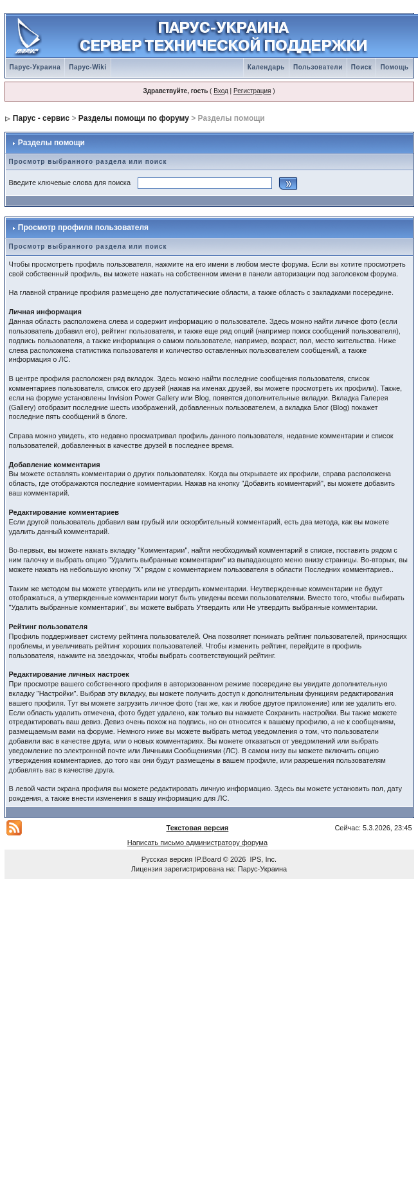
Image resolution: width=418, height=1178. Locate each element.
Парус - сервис (41, 118)
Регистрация (252, 90)
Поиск (361, 67)
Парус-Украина (35, 67)
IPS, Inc (262, 859)
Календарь (266, 67)
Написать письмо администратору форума (197, 842)
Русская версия (166, 859)
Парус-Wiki (87, 67)
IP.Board (207, 859)
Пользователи (318, 67)
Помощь (394, 67)
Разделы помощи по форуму (133, 118)
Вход (221, 90)
